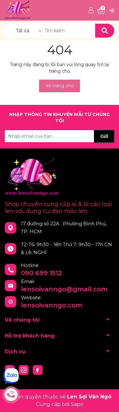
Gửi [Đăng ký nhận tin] (104, 136)
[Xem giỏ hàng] (101, 10)
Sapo (77, 404)
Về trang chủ (59, 85)
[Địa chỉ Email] (59, 136)
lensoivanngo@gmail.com (64, 289)
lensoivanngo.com (51, 305)
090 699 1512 (41, 273)
